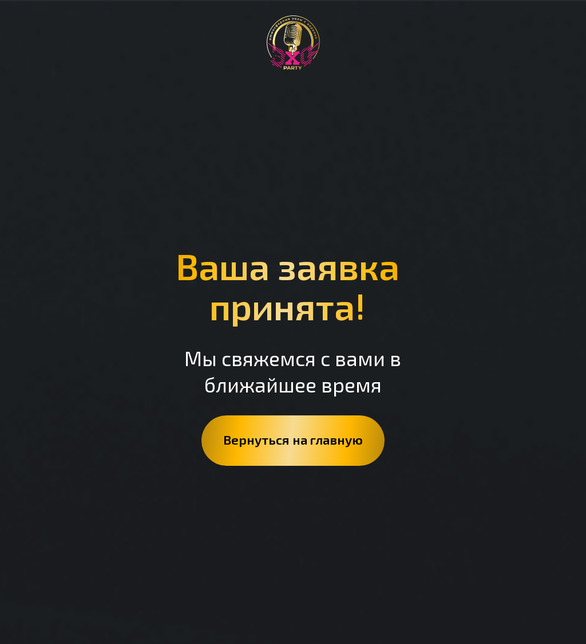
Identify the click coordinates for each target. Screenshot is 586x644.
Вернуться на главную (293, 439)
